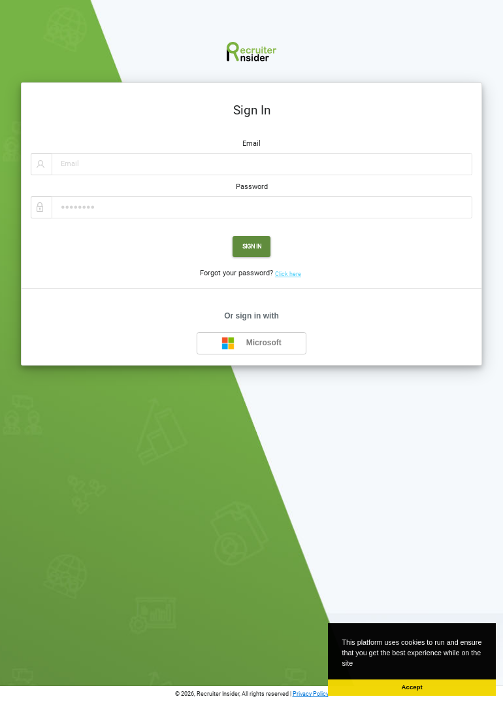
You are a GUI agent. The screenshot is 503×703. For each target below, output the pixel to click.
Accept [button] (412, 687)
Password (252, 186)
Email (251, 143)
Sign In (251, 246)
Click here (288, 273)
